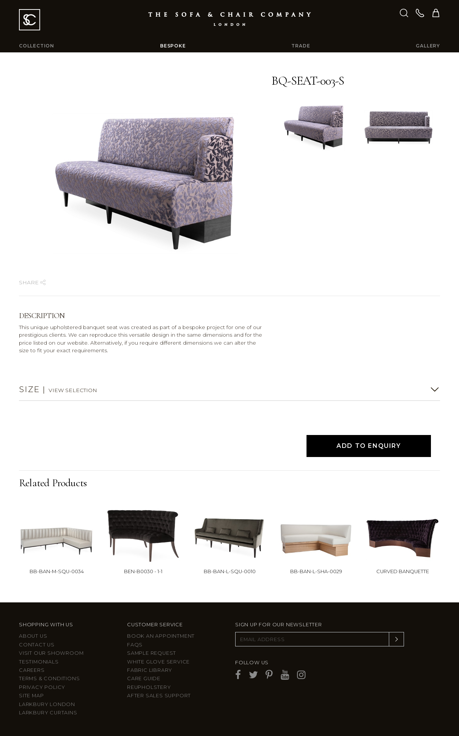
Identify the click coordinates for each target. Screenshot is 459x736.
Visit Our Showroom (51, 653)
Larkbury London (47, 704)
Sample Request (151, 653)
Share (32, 282)
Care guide (143, 678)
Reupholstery (149, 687)
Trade (300, 46)
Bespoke (173, 46)
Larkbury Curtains (48, 713)
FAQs (135, 645)
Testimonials (39, 662)
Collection (36, 46)
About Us (33, 636)
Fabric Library (149, 670)
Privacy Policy (42, 687)
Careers (32, 670)
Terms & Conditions (49, 678)
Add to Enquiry (368, 445)
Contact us (37, 645)
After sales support (159, 695)
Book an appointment (161, 636)
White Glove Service (158, 662)
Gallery (428, 46)
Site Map (31, 695)
